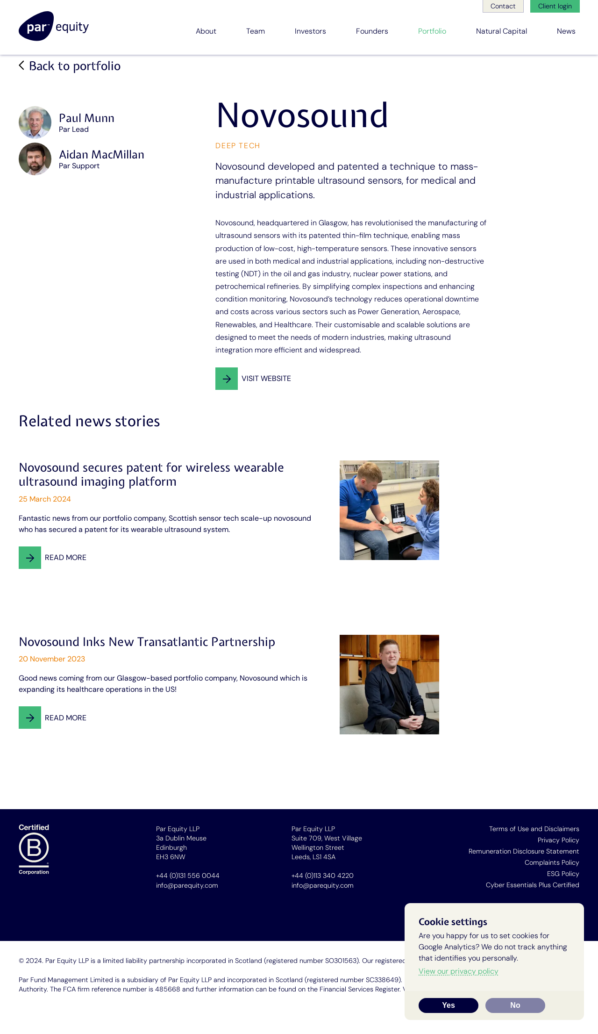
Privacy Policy (558, 840)
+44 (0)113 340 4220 (323, 875)
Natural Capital (501, 31)
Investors (310, 31)
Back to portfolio (75, 66)
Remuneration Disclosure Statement (524, 851)
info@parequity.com (187, 885)
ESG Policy (563, 873)
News (566, 31)
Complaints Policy (552, 862)
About (206, 31)
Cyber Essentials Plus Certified (532, 885)
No (515, 1005)
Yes (448, 1005)
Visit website (266, 378)
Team (255, 31)
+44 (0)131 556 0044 (188, 875)
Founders (372, 31)
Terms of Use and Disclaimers (534, 829)
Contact (503, 6)
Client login (555, 6)
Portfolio (432, 31)
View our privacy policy (458, 971)
